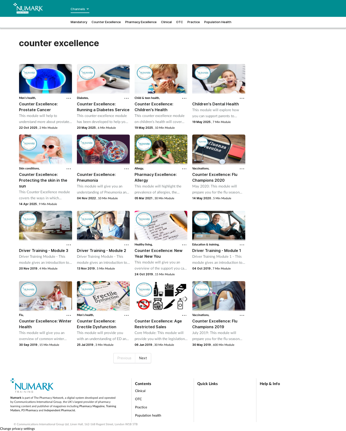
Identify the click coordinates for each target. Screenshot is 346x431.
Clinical (140, 391)
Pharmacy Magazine (92, 406)
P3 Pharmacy (29, 410)
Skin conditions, (29, 168)
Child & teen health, (147, 98)
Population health (148, 415)
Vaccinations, (200, 168)
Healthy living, (144, 244)
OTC (138, 399)
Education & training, (205, 244)
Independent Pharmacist (59, 410)
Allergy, (139, 168)
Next (143, 358)
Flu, (21, 315)
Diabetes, (83, 98)
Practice (141, 407)
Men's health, (27, 98)
